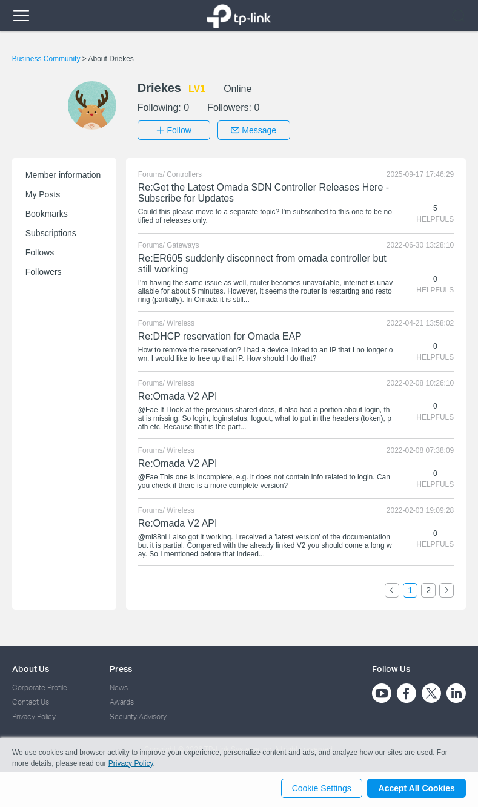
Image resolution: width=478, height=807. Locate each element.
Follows (39, 251)
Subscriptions (50, 232)
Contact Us (30, 700)
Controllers (184, 173)
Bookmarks (46, 212)
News (119, 686)
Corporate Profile (39, 686)
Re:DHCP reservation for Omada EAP (220, 335)
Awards (122, 700)
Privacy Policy (34, 715)
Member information (63, 174)
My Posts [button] (43, 193)
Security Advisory (138, 715)
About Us (30, 667)
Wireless (180, 322)
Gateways (183, 244)
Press (121, 667)
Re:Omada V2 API (177, 395)
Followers (43, 270)
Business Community (47, 58)
